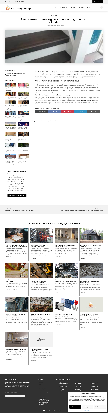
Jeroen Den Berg (95, 389)
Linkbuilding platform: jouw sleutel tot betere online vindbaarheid (44, 399)
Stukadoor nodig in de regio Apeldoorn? (39, 349)
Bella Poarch (78, 386)
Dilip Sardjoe (78, 383)
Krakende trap (45, 121)
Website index (42, 390)
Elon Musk (93, 383)
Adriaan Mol (78, 385)
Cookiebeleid (86, 410)
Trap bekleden (54, 121)
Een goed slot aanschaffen (63, 314)
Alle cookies (75, 407)
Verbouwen (54, 15)
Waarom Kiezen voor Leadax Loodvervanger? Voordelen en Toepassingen (89, 281)
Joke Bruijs (61, 387)
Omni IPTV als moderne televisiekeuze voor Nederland (23, 107)
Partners (54, 7)
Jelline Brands (94, 382)
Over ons (72, 7)
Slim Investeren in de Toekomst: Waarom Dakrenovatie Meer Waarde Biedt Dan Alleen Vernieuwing (10, 161)
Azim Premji (78, 390)
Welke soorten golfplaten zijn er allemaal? (40, 315)
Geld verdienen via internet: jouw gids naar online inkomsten (43, 403)
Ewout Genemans (63, 383)
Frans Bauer (78, 382)
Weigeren (87, 407)
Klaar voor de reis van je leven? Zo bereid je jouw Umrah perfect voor (10, 128)
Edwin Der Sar (94, 386)
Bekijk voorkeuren (99, 407)
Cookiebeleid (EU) (43, 392)
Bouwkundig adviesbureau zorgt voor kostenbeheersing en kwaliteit (17, 246)
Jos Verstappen (94, 387)
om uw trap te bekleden (71, 84)
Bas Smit (61, 390)
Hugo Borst (61, 382)
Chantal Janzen (63, 386)
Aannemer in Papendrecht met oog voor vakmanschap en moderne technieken (40, 281)
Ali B (60, 385)
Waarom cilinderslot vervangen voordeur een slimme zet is (10, 118)
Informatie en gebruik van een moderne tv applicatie (22, 128)
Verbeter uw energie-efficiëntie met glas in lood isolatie (15, 315)
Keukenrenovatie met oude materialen (14, 280)
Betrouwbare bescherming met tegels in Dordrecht (65, 246)
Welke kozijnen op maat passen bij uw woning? (90, 246)
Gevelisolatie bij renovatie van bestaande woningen (40, 246)
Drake (76, 387)
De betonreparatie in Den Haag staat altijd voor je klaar (89, 315)
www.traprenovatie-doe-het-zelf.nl (90, 100)
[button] (105, 393)
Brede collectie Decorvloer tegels (16, 349)
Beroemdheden (43, 386)
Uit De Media (63, 7)
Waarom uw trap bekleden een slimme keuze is (15, 74)
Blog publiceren (43, 388)
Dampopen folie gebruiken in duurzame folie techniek (10, 89)
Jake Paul (77, 389)
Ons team (81, 7)
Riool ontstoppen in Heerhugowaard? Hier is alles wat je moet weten (23, 149)
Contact (89, 7)
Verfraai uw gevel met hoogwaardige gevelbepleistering (65, 280)
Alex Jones (61, 389)
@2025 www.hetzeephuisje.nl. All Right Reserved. (54, 410)
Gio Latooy (93, 385)
